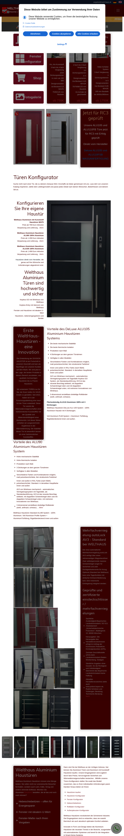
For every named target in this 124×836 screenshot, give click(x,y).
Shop (37, 78)
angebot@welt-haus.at (102, 2)
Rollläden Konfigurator (75, 734)
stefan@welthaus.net (60, 822)
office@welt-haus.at (60, 819)
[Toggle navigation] (118, 10)
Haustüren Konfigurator (76, 723)
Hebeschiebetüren (74, 731)
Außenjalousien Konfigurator (78, 738)
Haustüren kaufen (74, 720)
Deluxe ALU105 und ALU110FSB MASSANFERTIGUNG (95, 154)
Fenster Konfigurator (31, 58)
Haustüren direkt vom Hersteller (28, 260)
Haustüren (28, 720)
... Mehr (102, 416)
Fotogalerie (32, 97)
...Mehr (41, 228)
